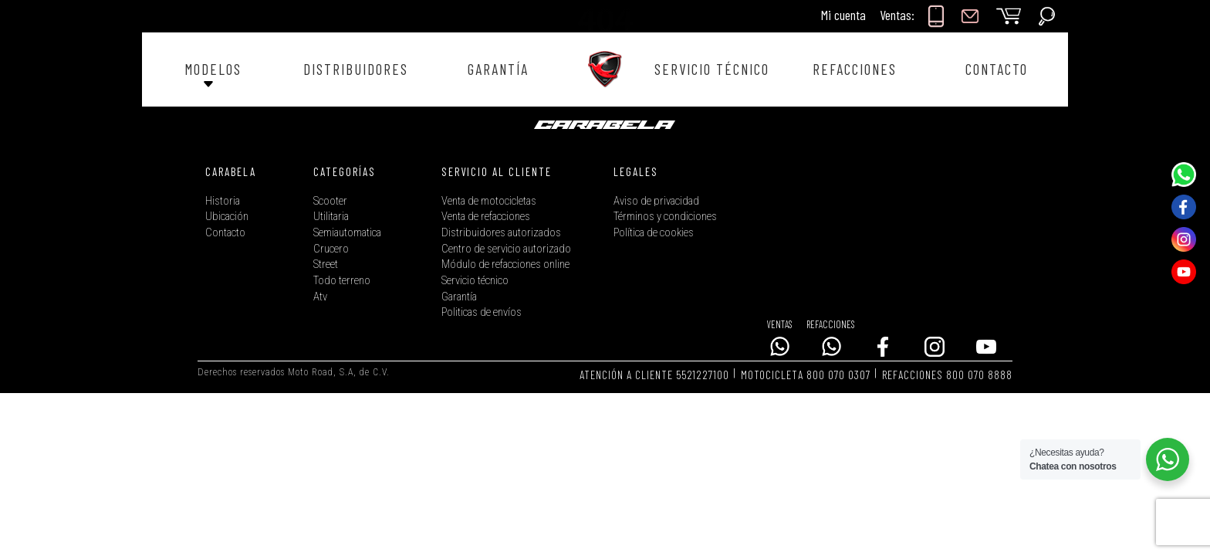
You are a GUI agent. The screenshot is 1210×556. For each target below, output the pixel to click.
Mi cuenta (843, 14)
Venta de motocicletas (488, 201)
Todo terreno (341, 280)
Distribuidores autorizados (501, 233)
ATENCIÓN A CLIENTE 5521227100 (654, 374)
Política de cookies (653, 233)
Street (325, 264)
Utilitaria (331, 216)
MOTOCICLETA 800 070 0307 (805, 374)
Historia (222, 201)
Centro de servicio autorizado (506, 249)
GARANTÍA (498, 69)
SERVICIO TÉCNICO (711, 69)
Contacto (225, 233)
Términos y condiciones (665, 216)
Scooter (330, 201)
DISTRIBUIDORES (355, 69)
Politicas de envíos (481, 312)
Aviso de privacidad (656, 201)
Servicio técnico (475, 280)
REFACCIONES (855, 69)
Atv (320, 297)
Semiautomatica (347, 233)
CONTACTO (996, 69)
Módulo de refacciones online (505, 264)
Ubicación (226, 216)
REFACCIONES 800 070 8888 (947, 374)
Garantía (459, 297)
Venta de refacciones (485, 216)
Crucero (331, 249)
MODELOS (213, 69)
